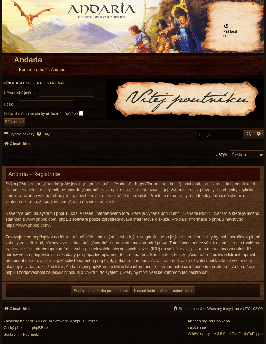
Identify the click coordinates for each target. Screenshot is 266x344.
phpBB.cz (40, 327)
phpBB (31, 321)
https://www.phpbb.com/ (28, 225)
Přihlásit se (17, 83)
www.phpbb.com (41, 219)
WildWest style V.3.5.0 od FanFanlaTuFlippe (225, 333)
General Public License (204, 213)
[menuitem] (231, 30)
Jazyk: (222, 154)
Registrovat (51, 83)
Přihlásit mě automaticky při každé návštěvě (43, 113)
